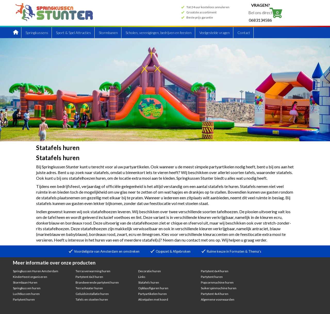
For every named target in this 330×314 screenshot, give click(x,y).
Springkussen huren (26, 288)
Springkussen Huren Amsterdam (35, 271)
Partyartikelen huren (152, 294)
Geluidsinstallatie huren (92, 294)
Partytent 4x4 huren (214, 294)
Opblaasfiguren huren (153, 288)
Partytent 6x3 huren (89, 277)
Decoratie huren (149, 271)
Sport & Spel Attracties (73, 32)
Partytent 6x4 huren (214, 271)
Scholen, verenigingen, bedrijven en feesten (159, 32)
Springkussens (37, 32)
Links (141, 277)
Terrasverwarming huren (93, 271)
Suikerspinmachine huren (218, 288)
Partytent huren (24, 299)
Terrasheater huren (89, 288)
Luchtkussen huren (26, 294)
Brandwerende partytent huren (97, 282)
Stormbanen (108, 32)
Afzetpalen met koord (153, 299)
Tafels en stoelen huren (92, 299)
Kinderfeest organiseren (30, 277)
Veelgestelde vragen (214, 32)
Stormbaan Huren (25, 282)
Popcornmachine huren (217, 282)
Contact (243, 32)
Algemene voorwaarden (217, 299)
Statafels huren (148, 282)
